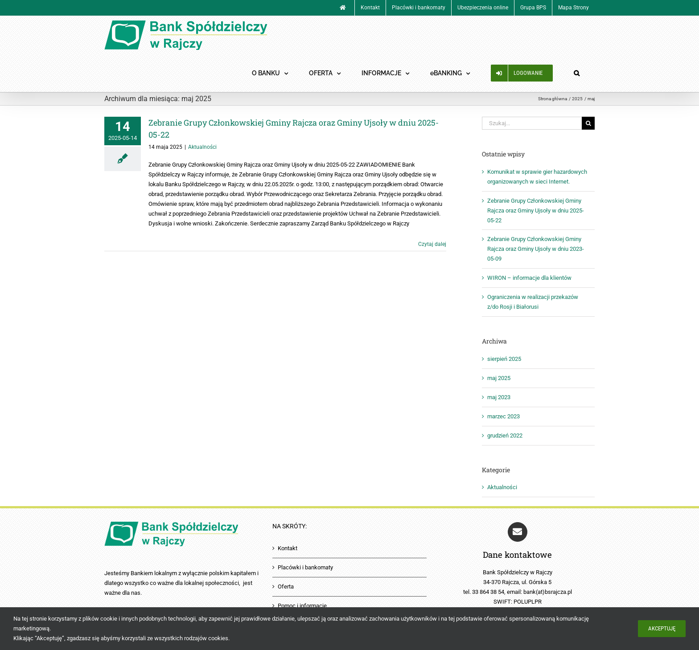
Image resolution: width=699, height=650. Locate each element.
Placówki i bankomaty (305, 567)
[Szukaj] (588, 123)
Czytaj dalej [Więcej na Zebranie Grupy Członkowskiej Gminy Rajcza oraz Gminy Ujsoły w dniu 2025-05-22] (432, 244)
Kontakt (287, 548)
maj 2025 (498, 378)
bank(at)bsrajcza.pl (547, 591)
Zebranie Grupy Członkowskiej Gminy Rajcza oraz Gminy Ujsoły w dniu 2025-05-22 (535, 210)
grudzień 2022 (504, 435)
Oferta (286, 586)
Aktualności (202, 147)
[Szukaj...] (532, 123)
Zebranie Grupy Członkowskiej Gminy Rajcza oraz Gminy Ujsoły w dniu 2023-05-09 (535, 249)
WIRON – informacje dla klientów (529, 277)
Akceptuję (661, 628)
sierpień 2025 (504, 359)
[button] (576, 73)
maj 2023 (498, 397)
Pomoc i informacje (302, 605)
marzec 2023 (503, 416)
